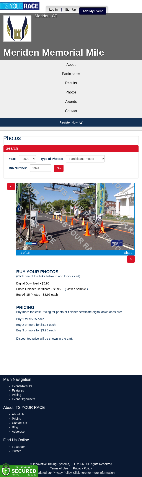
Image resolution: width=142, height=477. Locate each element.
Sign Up (70, 9)
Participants (71, 74)
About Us (18, 414)
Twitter (16, 451)
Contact (71, 111)
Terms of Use (59, 468)
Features (18, 390)
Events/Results (22, 386)
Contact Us (19, 423)
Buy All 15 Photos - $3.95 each (37, 294)
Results (71, 83)
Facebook (18, 446)
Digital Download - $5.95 (32, 283)
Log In (53, 9)
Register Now (71, 122)
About (71, 64)
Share (128, 252)
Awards (71, 101)
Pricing (16, 395)
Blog (15, 427)
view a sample (76, 289)
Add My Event (93, 11)
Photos (71, 92)
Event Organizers (23, 399)
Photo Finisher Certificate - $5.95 (38, 289)
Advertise (18, 431)
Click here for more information (93, 472)
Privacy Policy (82, 468)
